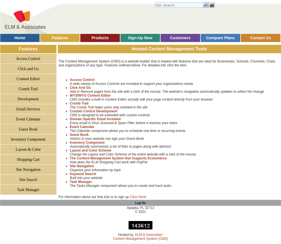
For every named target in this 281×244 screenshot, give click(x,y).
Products (100, 38)
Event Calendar (28, 119)
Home (19, 38)
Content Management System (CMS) (140, 239)
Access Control (28, 59)
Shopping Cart (28, 159)
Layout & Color (28, 149)
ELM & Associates (148, 235)
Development (28, 99)
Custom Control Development (93, 111)
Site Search (28, 180)
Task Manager (28, 190)
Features (60, 38)
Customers (180, 38)
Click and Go (28, 69)
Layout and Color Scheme (90, 150)
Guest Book (28, 129)
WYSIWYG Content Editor (90, 95)
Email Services (28, 109)
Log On (140, 203)
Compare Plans (220, 38)
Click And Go (80, 88)
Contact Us (260, 38)
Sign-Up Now (140, 38)
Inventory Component (28, 139)
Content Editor (28, 79)
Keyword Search (83, 174)
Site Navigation (28, 170)
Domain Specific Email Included (95, 119)
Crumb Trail (28, 89)
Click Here (137, 197)
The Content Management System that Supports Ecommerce (118, 158)
